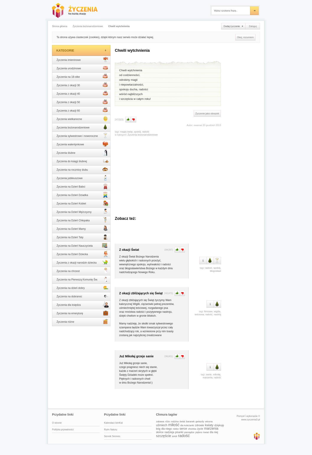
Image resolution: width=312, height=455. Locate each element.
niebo (176, 428)
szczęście (163, 436)
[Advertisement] (168, 174)
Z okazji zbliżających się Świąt (141, 293)
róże (167, 421)
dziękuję (219, 425)
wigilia (217, 311)
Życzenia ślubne (83, 152)
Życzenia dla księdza (83, 304)
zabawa (160, 421)
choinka (192, 428)
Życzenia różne (83, 321)
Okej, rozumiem (245, 37)
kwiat (206, 432)
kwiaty (209, 425)
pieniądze (189, 432)
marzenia (208, 377)
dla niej (214, 432)
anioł (174, 436)
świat (182, 421)
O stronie (57, 422)
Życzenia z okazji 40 (83, 93)
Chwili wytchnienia (119, 26)
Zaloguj (253, 26)
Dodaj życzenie (233, 26)
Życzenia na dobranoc (83, 296)
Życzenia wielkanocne (83, 118)
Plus (128, 120)
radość (145, 131)
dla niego (166, 428)
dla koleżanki (187, 425)
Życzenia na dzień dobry (83, 287)
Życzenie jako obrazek (207, 113)
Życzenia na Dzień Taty (83, 237)
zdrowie (199, 425)
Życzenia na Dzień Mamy (83, 228)
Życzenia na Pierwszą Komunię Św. (83, 279)
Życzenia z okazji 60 (83, 110)
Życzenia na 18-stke (83, 76)
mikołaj (216, 374)
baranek (190, 421)
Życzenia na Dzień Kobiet (83, 203)
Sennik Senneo (112, 436)
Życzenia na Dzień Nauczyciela (83, 245)
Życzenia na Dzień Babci (83, 186)
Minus (133, 120)
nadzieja (169, 432)
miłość (173, 425)
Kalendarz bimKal (113, 422)
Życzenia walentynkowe (83, 144)
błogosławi (215, 271)
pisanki (179, 432)
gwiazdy (200, 421)
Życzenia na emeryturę (83, 313)
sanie (208, 374)
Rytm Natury (110, 429)
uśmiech (161, 425)
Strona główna (59, 26)
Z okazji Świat (129, 249)
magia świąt (126, 131)
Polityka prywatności (63, 429)
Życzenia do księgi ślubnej (83, 161)
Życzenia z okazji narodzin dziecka (83, 262)
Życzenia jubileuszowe (83, 178)
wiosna (209, 421)
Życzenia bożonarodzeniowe (88, 26)
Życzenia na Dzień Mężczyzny (83, 211)
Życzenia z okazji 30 (83, 85)
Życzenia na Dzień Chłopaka (83, 220)
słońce (160, 432)
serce (183, 428)
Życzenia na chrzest (83, 270)
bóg (158, 428)
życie (200, 428)
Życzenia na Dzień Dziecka (83, 254)
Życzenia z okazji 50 (83, 102)
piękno (198, 432)
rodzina (175, 421)
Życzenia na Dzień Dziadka (83, 194)
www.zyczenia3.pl (256, 436)
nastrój (217, 314)
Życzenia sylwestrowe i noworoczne (83, 135)
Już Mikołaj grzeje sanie (136, 356)
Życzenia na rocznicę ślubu (83, 169)
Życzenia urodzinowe (83, 68)
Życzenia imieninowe (83, 59)
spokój (137, 131)
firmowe (208, 311)
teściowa (199, 314)
